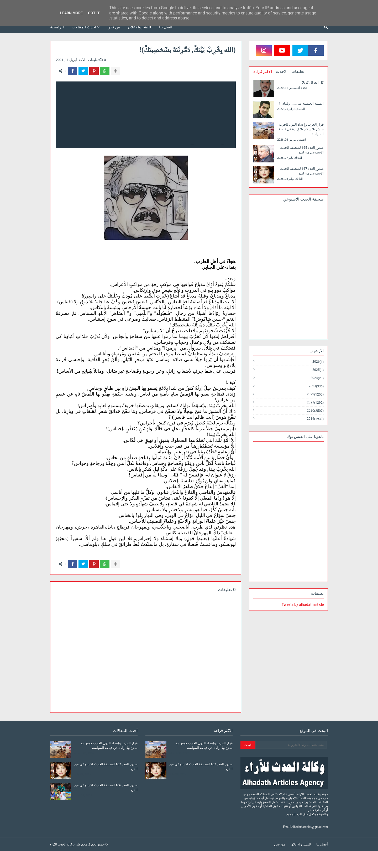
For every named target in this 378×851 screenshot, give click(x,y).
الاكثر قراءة (262, 71)
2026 (318, 362)
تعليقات (297, 71)
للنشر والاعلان (301, 844)
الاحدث (281, 71)
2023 (316, 386)
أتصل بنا (322, 844)
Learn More (71, 13)
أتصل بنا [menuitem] (165, 27)
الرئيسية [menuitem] (57, 27)
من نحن (279, 844)
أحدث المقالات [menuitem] (84, 27)
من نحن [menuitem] (113, 27)
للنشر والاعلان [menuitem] (139, 27)
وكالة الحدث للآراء (62, 844)
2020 (315, 411)
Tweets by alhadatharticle (303, 604)
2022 (315, 394)
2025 (318, 370)
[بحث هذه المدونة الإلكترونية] (291, 745)
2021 (315, 402)
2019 (315, 419)
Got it (94, 13)
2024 (317, 378)
